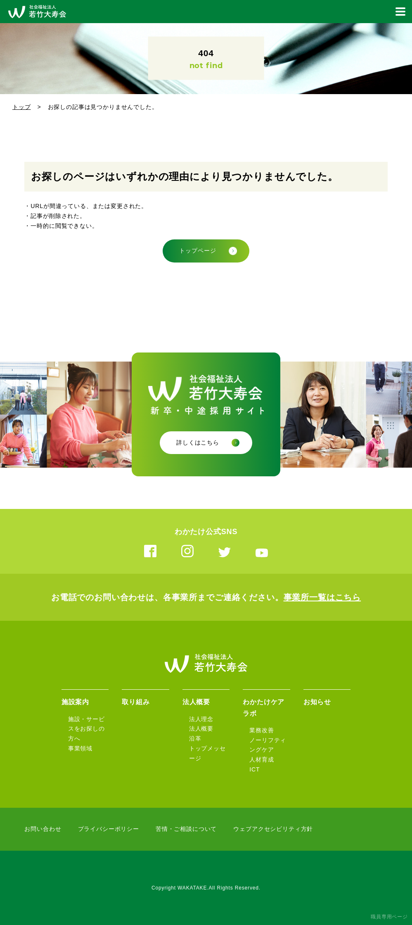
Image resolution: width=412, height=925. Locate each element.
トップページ (197, 250)
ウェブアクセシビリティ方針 (273, 829)
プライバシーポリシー (108, 829)
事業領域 (80, 748)
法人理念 (201, 719)
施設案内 (75, 701)
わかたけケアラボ (263, 707)
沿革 (195, 738)
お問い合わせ (42, 829)
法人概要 (196, 701)
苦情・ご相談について (186, 829)
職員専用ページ (389, 917)
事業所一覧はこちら (322, 597)
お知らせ (317, 701)
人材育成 (261, 759)
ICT (254, 769)
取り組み (135, 701)
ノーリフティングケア (267, 745)
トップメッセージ (207, 753)
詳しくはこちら (197, 442)
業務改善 (261, 730)
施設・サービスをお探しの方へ (86, 729)
